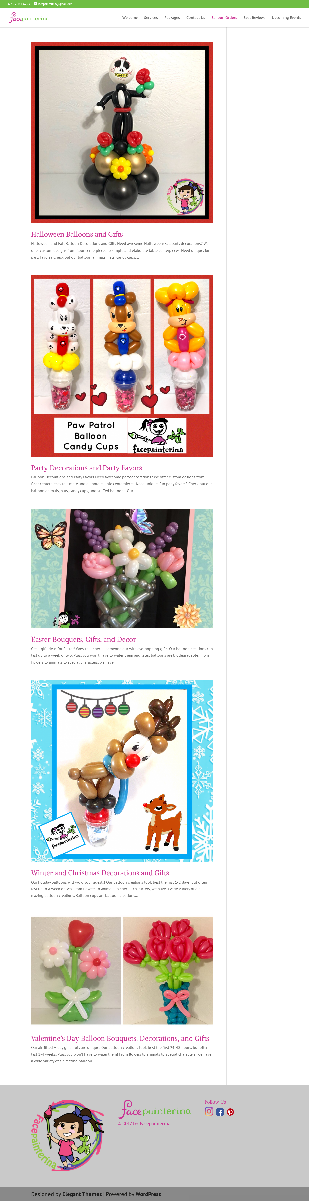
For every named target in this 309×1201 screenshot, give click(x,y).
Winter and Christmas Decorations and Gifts (100, 872)
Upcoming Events (286, 18)
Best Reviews (254, 18)
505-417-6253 (20, 4)
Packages (172, 18)
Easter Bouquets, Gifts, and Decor (83, 639)
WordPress (148, 1194)
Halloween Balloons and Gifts (77, 234)
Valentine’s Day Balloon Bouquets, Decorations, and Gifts (120, 1038)
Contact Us (195, 18)
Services (151, 18)
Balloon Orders (224, 18)
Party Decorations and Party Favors (86, 467)
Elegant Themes (82, 1194)
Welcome (130, 18)
